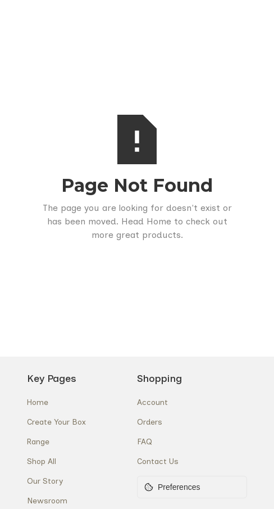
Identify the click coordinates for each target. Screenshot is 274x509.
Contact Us (158, 461)
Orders (149, 422)
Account (152, 402)
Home (37, 402)
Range (38, 442)
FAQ (144, 442)
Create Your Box (56, 422)
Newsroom (47, 501)
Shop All (41, 461)
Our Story (45, 481)
